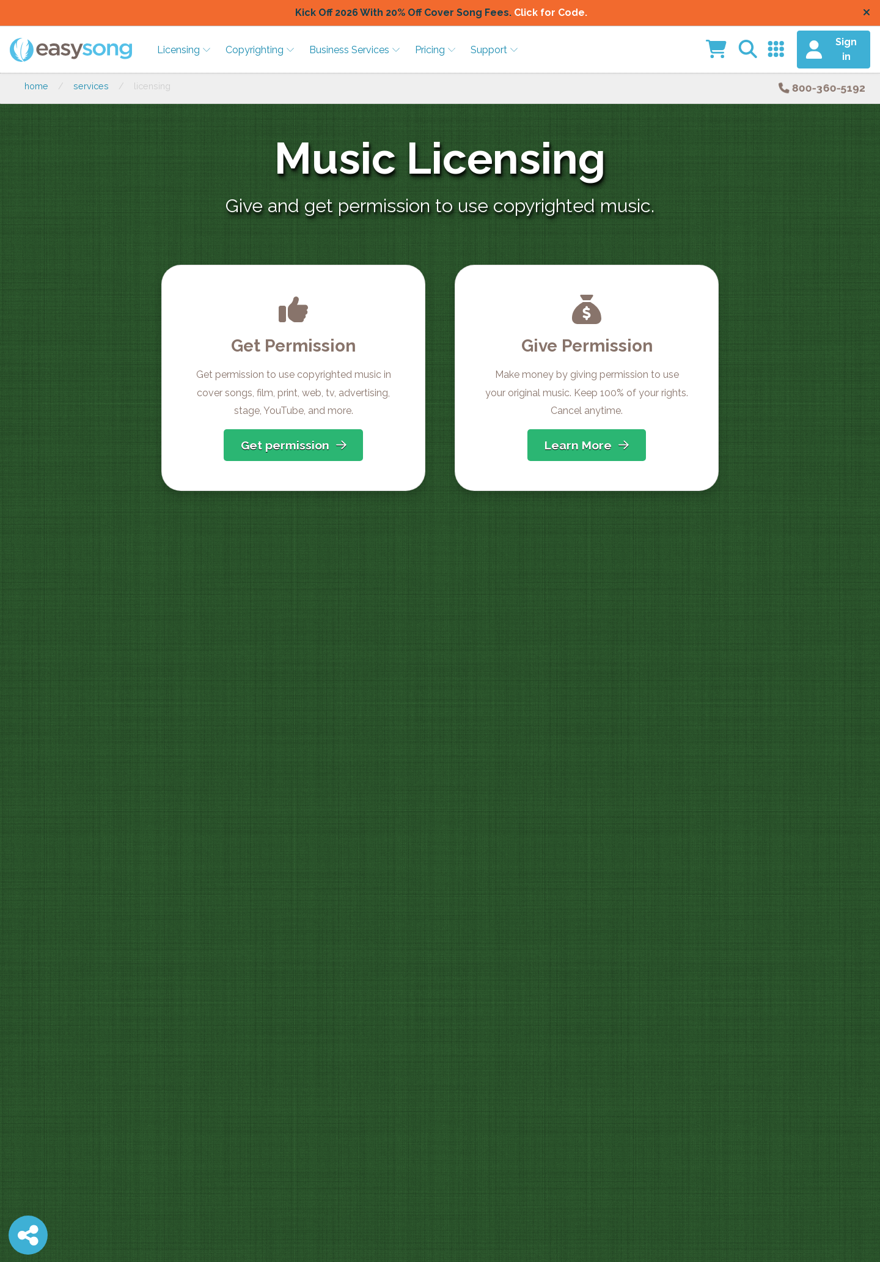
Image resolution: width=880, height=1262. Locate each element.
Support (494, 50)
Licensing (184, 50)
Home (36, 86)
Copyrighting (260, 50)
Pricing (435, 50)
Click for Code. (550, 12)
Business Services (354, 50)
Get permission (293, 445)
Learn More (586, 445)
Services (91, 86)
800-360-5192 (822, 87)
